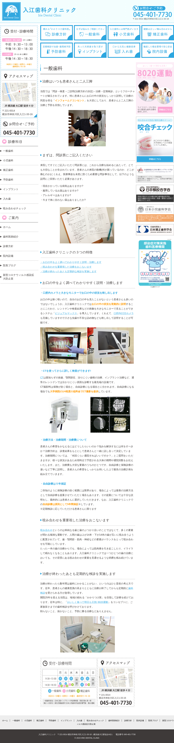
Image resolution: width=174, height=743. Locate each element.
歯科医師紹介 (10, 236)
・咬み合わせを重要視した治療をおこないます (66, 266)
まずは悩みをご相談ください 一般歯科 (90, 32)
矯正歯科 (8, 170)
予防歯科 (8, 179)
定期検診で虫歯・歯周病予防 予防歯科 (56, 50)
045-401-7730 (130, 734)
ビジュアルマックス (66, 313)
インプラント (10, 189)
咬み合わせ (46, 530)
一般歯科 (8, 150)
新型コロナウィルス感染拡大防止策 (18, 277)
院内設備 (8, 255)
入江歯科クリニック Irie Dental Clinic (38, 11)
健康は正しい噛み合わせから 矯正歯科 (157, 32)
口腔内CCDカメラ (124, 313)
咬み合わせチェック (14, 208)
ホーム (7, 227)
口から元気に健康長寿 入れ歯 (124, 50)
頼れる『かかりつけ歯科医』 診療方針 (56, 32)
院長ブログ (9, 265)
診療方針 (8, 246)
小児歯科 (8, 160)
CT (42, 377)
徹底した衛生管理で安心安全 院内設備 (157, 50)
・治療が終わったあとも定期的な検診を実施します (68, 271)
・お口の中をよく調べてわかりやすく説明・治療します (70, 262)
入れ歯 (7, 198)
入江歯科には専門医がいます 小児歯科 (124, 32)
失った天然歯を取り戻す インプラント (90, 50)
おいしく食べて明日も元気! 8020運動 (87, 602)
